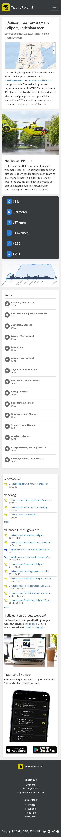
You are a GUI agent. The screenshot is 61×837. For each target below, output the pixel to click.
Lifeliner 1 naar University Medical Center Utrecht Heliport (31, 500)
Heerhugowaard (13, 80)
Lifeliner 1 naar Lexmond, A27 (23, 514)
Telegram (30, 812)
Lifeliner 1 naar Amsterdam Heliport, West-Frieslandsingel (31, 600)
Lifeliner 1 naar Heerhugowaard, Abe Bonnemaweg (31, 585)
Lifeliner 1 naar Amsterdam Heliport (26, 535)
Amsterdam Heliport (40, 80)
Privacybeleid (30, 788)
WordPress (31, 816)
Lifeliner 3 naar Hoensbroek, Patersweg (28, 507)
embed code (30, 623)
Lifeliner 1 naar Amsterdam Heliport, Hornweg (31, 578)
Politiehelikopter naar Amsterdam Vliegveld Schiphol (31, 549)
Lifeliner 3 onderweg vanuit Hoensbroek (28, 483)
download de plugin (34, 627)
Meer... (7, 521)
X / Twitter (30, 804)
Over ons (30, 784)
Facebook (30, 808)
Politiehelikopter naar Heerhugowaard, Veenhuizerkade (31, 557)
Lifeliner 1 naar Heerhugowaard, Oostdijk (29, 571)
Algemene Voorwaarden (30, 792)
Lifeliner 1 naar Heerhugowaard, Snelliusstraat (31, 542)
